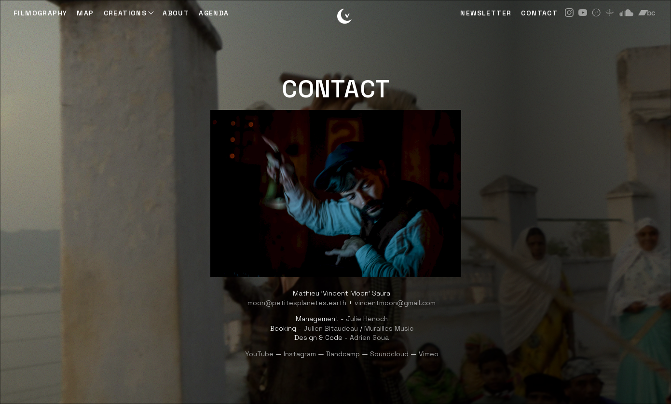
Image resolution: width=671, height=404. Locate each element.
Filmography (40, 13)
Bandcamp (343, 354)
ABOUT (176, 13)
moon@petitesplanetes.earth (296, 302)
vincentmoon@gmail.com (395, 302)
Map (85, 13)
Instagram (300, 354)
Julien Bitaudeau (330, 328)
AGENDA (214, 13)
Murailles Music (388, 328)
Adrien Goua (369, 337)
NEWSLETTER (485, 13)
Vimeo (428, 354)
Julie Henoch (367, 318)
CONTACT (539, 13)
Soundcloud (389, 354)
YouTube (259, 354)
